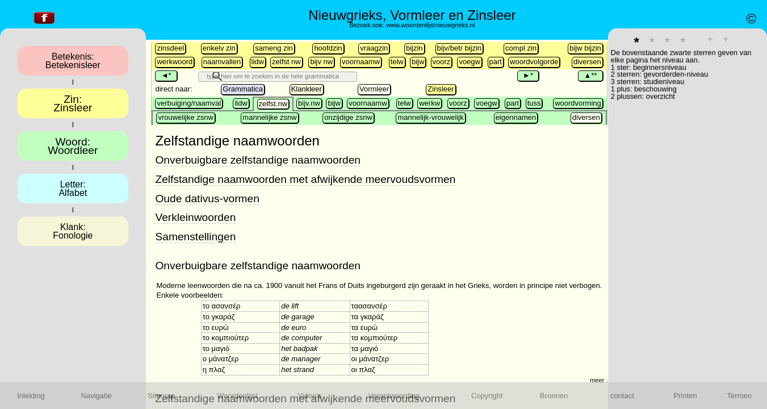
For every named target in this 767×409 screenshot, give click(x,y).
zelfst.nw (273, 103)
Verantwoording (394, 395)
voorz (442, 61)
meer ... (600, 380)
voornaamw (361, 61)
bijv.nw (309, 103)
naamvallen (222, 61)
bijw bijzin (585, 48)
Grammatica (243, 89)
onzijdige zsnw (348, 117)
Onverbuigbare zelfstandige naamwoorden (258, 160)
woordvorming (578, 103)
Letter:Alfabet (72, 189)
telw (397, 61)
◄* (166, 75)
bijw (418, 61)
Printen (685, 395)
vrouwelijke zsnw (185, 117)
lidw (258, 61)
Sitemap (161, 395)
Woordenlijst (237, 395)
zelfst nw (286, 61)
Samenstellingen (195, 237)
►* (528, 75)
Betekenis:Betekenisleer (72, 61)
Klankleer (306, 89)
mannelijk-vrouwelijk (430, 117)
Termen (739, 395)
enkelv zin (219, 48)
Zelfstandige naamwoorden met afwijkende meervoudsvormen (305, 179)
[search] (297, 76)
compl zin (521, 48)
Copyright (487, 395)
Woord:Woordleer (73, 146)
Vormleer (374, 89)
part (495, 61)
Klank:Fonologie (73, 231)
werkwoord (174, 61)
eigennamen (516, 117)
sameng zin (273, 48)
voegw (469, 61)
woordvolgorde (534, 61)
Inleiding (30, 395)
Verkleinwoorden (195, 217)
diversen (587, 61)
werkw (429, 103)
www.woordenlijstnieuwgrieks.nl (430, 25)
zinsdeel (170, 48)
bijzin (414, 48)
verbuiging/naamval (189, 103)
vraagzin (374, 48)
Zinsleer (440, 89)
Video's (309, 395)
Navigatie (96, 395)
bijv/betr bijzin (459, 48)
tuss (534, 103)
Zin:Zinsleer (72, 103)
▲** (590, 75)
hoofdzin (328, 48)
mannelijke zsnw (269, 117)
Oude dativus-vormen (207, 198)
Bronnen (554, 395)
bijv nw (321, 61)
